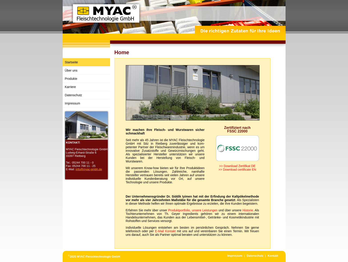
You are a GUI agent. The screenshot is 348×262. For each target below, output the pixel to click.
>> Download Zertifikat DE (237, 166)
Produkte (71, 78)
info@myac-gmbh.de (89, 169)
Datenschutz (73, 95)
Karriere (70, 87)
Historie (247, 210)
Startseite (71, 62)
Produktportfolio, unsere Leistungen (193, 210)
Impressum (72, 103)
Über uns (71, 70)
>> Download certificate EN (237, 169)
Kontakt (273, 255)
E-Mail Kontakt (165, 231)
